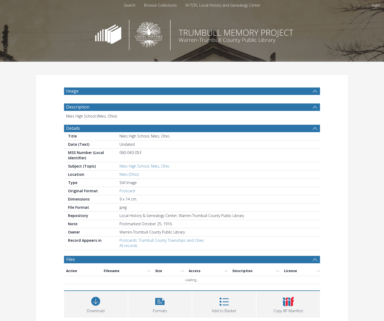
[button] (160, 303)
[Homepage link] (192, 33)
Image (72, 91)
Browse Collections (160, 5)
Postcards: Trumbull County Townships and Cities (161, 240)
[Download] (96, 303)
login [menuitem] (376, 5)
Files (70, 259)
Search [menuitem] (129, 5)
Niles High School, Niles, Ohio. (144, 166)
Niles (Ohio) (129, 174)
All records (128, 245)
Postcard (127, 190)
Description (77, 107)
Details (73, 128)
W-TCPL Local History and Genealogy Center (223, 5)
